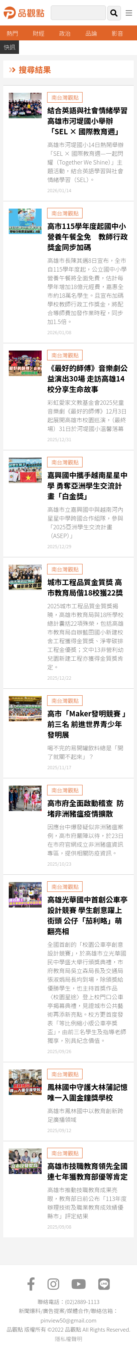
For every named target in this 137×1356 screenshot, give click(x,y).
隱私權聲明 (68, 1339)
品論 (91, 33)
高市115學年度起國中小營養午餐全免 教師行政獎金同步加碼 (87, 236)
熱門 (12, 33)
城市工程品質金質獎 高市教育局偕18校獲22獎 (85, 587)
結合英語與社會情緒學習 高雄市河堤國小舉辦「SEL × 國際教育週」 (87, 121)
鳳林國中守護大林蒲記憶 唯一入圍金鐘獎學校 (87, 1092)
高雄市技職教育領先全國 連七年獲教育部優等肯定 (87, 1171)
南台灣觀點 (65, 97)
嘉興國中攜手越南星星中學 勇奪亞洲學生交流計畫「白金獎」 (87, 485)
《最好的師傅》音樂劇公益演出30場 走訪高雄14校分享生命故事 (87, 378)
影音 (117, 33)
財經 (39, 33)
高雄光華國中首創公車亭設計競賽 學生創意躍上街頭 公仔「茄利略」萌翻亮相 (87, 915)
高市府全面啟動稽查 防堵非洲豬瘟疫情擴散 (85, 808)
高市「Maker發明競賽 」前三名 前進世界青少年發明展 (86, 724)
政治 (65, 33)
